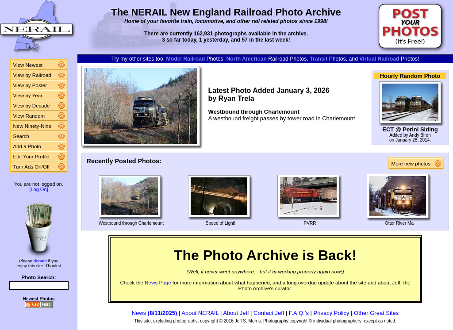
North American (246, 59)
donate (40, 260)
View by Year (27, 95)
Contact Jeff (268, 313)
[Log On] (38, 189)
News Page (158, 282)
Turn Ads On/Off (31, 166)
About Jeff (236, 313)
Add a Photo (27, 146)
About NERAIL (200, 313)
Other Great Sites (376, 313)
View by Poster (30, 85)
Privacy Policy (331, 313)
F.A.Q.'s (299, 313)
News (154, 313)
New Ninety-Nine (32, 126)
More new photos (413, 163)
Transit (318, 59)
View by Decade (31, 105)
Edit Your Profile (31, 156)
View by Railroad (32, 75)
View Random (29, 116)
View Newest (27, 65)
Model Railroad (185, 59)
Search (21, 136)
